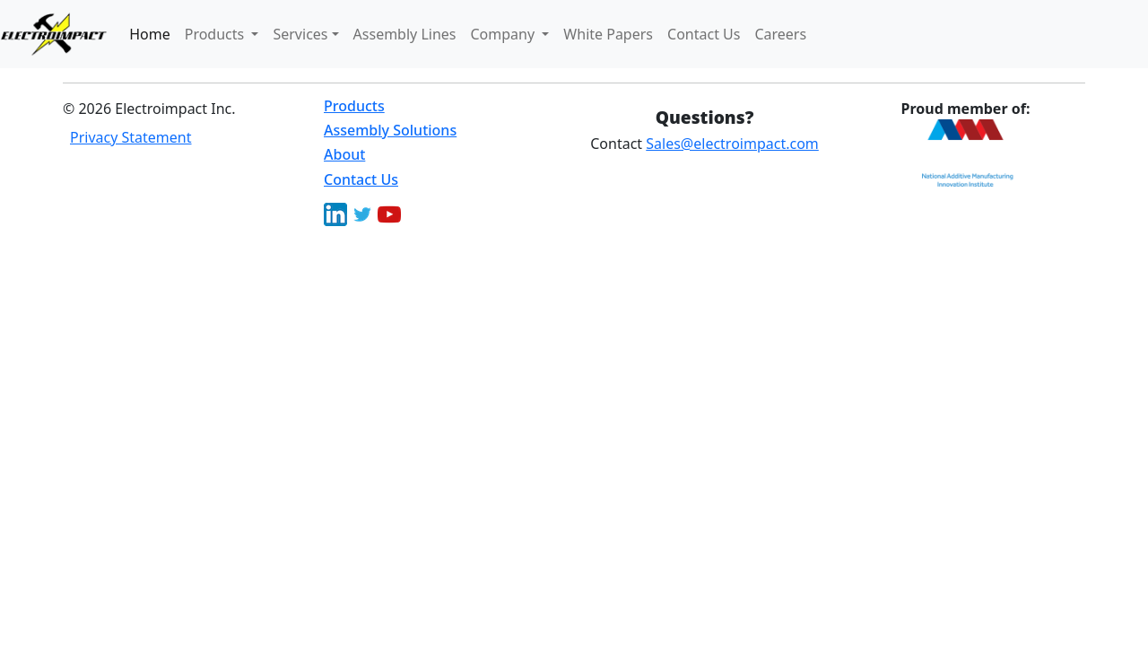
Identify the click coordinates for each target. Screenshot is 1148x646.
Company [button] (505, 34)
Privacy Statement (131, 137)
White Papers (608, 34)
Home (149, 34)
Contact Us (703, 34)
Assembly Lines (405, 34)
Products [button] (216, 34)
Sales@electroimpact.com (732, 143)
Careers (780, 34)
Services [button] (300, 34)
